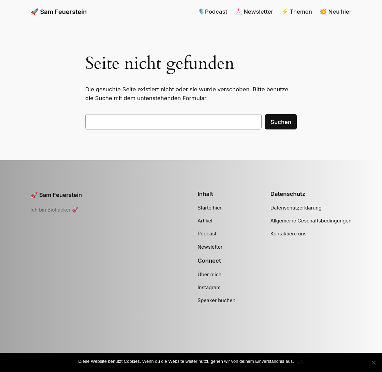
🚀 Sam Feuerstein (59, 11)
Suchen (280, 122)
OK (300, 361)
